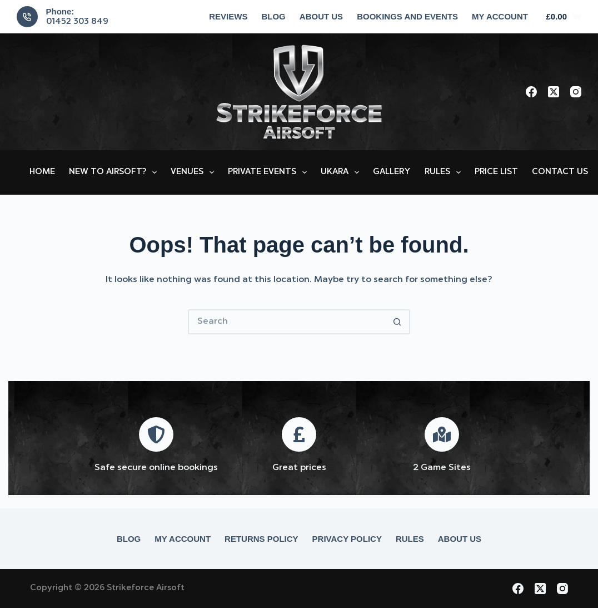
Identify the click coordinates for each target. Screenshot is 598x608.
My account (500, 16)
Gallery (392, 172)
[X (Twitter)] (553, 91)
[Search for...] (286, 321)
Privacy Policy (347, 538)
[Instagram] (575, 91)
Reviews (228, 16)
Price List (496, 172)
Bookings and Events (407, 16)
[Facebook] (531, 91)
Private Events (269, 172)
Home (42, 172)
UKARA (342, 172)
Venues (194, 172)
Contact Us (560, 172)
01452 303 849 (77, 22)
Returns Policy (261, 538)
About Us (321, 16)
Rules (445, 172)
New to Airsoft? (115, 172)
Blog (273, 16)
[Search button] (397, 321)
